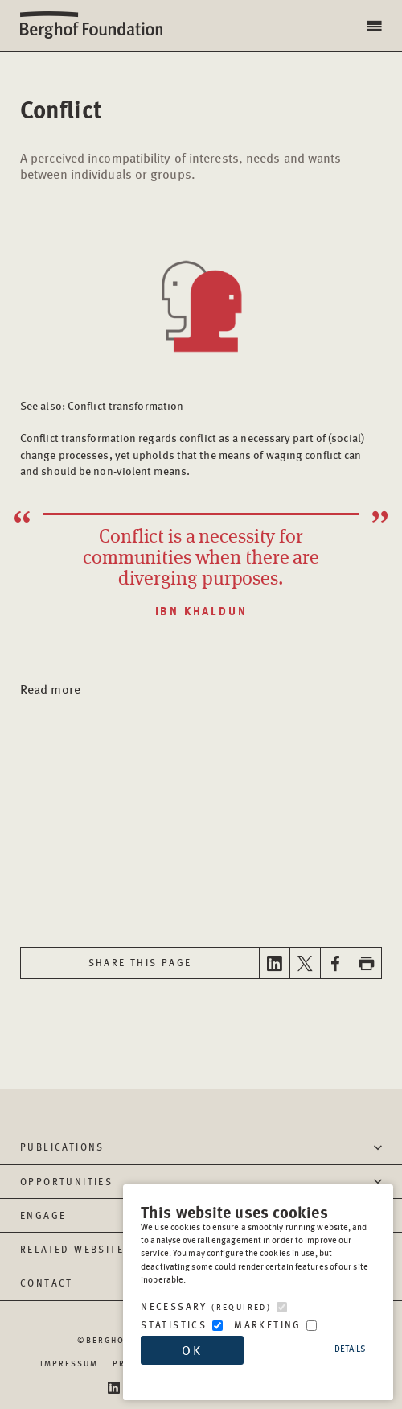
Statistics (174, 1325)
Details (350, 1348)
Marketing (268, 1325)
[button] (376, 25)
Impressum (69, 1363)
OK (192, 1350)
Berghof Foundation (96, 25)
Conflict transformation (125, 405)
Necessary (206, 1306)
